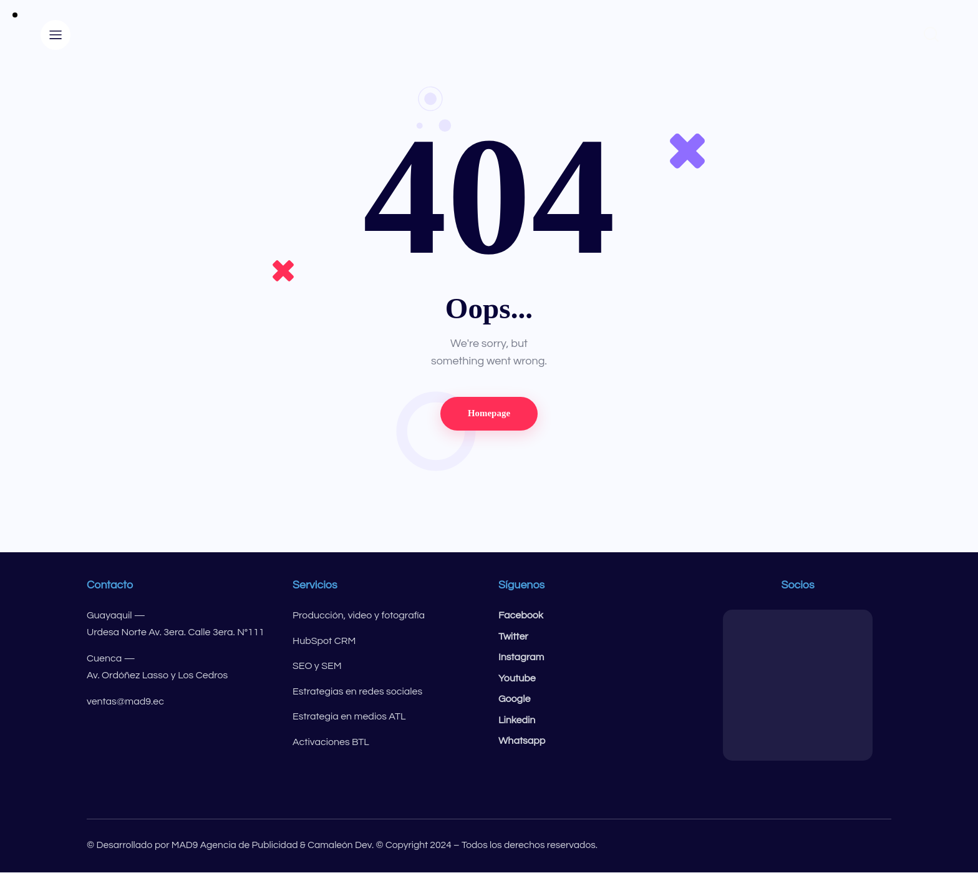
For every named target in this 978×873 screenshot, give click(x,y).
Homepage (488, 414)
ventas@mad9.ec (125, 702)
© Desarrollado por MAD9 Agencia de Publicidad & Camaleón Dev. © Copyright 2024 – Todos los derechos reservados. (348, 846)
